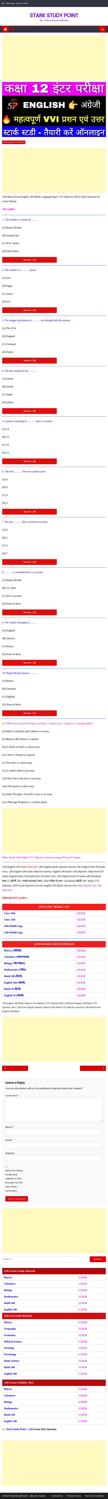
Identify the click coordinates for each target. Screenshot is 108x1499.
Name (9, 1127)
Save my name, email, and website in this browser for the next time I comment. (14, 1180)
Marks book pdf (28, 866)
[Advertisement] (54, 58)
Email (9, 1140)
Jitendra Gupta (37, 1495)
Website (10, 1153)
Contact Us (57, 1495)
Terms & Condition (94, 1495)
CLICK (81, 969)
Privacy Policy (74, 1495)
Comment (12, 1095)
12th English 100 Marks (13, 142)
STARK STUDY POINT (54, 15)
